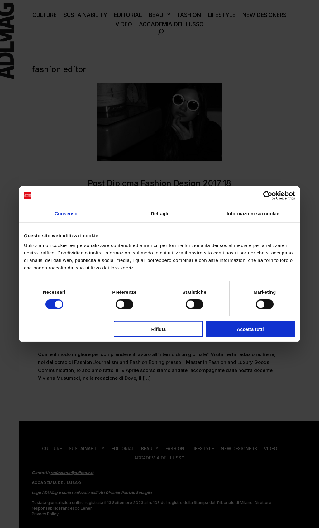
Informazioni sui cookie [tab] (253, 213)
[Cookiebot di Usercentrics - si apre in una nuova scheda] (267, 195)
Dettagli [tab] (159, 213)
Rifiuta (158, 329)
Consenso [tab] (66, 213)
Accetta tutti (250, 329)
